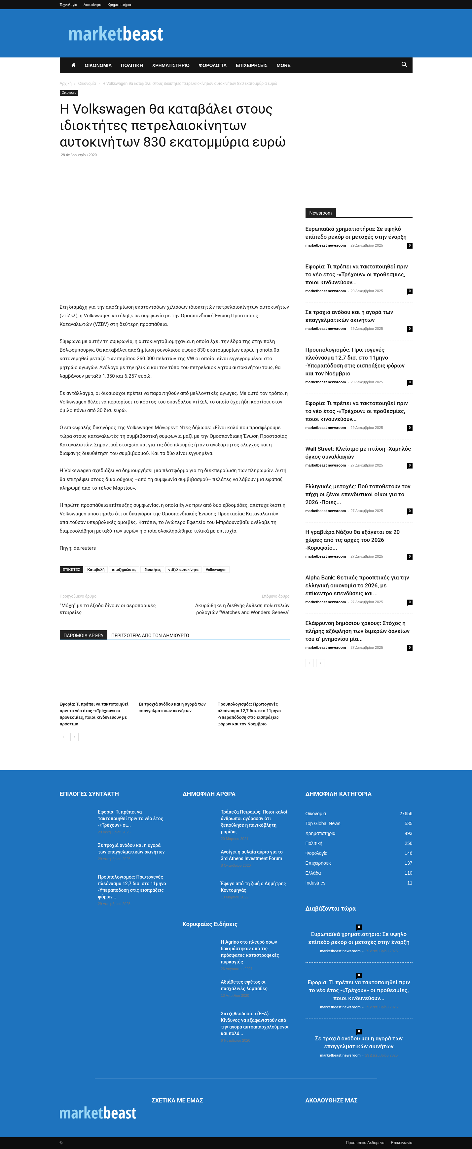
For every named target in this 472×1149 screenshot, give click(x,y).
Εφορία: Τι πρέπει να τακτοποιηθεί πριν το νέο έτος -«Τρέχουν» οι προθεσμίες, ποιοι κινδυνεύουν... (357, 274)
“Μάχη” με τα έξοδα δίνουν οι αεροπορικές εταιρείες (108, 609)
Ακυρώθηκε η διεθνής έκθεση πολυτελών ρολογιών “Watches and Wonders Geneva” (242, 609)
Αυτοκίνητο (92, 5)
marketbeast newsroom (326, 245)
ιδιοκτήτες (152, 570)
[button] (405, 65)
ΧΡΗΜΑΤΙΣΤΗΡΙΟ (171, 65)
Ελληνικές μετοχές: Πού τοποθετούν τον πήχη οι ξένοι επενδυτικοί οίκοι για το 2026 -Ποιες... (358, 494)
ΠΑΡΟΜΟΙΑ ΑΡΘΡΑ (84, 635)
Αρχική (66, 83)
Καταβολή (96, 570)
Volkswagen (216, 570)
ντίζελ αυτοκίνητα (183, 570)
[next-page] (74, 737)
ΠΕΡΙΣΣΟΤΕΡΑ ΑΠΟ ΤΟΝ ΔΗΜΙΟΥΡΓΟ (150, 635)
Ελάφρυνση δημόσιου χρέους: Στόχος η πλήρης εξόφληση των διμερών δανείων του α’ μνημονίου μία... (358, 631)
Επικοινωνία (401, 1142)
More (284, 65)
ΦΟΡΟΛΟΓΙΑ (213, 65)
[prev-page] (64, 737)
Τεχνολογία (68, 5)
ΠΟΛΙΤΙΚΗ (132, 65)
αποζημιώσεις (124, 570)
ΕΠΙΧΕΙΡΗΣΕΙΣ (251, 65)
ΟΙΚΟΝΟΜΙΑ (98, 65)
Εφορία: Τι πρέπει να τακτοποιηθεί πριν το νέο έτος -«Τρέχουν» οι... (130, 818)
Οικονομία (87, 83)
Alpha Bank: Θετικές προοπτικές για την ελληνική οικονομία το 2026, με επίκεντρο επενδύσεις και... (357, 585)
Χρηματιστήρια (119, 5)
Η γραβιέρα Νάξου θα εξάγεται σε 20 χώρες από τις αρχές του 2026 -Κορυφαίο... (353, 540)
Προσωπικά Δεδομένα (365, 1142)
